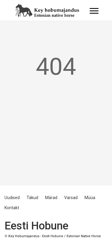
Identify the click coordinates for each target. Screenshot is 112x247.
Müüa (90, 197)
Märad (51, 197)
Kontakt (11, 207)
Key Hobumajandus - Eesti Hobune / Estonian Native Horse (54, 236)
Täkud (32, 197)
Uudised (12, 197)
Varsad (71, 197)
